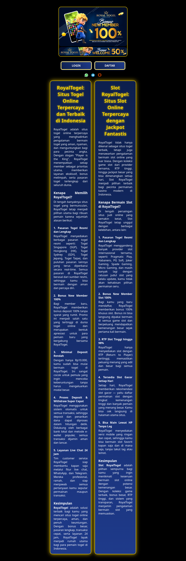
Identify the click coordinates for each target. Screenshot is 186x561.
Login (76, 65)
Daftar (110, 65)
